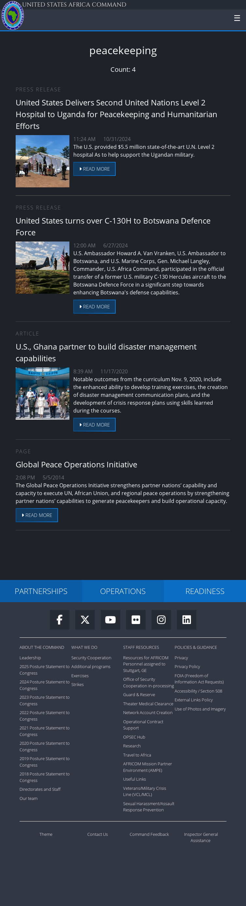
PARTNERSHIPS (41, 591)
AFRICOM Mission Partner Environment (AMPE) (147, 767)
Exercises (80, 676)
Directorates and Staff (40, 789)
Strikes (77, 684)
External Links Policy (194, 700)
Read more (94, 168)
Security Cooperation (91, 658)
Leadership (30, 658)
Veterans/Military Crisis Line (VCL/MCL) (144, 791)
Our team (28, 798)
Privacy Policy (187, 666)
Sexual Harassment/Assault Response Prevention (148, 807)
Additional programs (90, 666)
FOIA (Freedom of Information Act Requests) (199, 679)
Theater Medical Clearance (148, 704)
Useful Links (134, 779)
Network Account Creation (148, 712)
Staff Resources (141, 647)
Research (132, 746)
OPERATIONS (123, 591)
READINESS (204, 591)
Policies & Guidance (196, 647)
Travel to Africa (137, 755)
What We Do (84, 647)
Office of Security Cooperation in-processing (148, 682)
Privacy (181, 658)
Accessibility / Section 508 (198, 691)
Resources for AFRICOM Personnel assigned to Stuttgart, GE (145, 664)
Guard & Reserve (139, 694)
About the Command (42, 647)
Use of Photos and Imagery (200, 709)
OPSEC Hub (134, 737)
